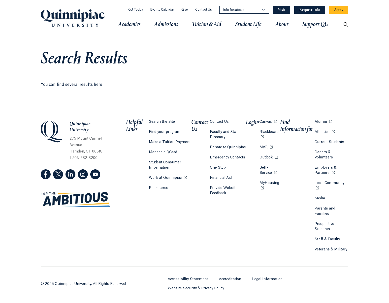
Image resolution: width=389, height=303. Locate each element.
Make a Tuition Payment (170, 142)
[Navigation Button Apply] (338, 10)
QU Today (135, 9)
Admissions (166, 25)
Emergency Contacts (227, 157)
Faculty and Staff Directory (224, 134)
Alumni (323, 121)
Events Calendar (162, 9)
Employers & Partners (331, 170)
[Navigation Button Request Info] (309, 10)
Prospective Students (324, 226)
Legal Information (267, 279)
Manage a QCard (163, 152)
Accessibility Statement (188, 279)
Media (320, 198)
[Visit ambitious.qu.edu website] (75, 200)
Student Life (248, 25)
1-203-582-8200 (83, 158)
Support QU (315, 25)
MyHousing (269, 185)
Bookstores (158, 187)
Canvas (268, 121)
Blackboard (269, 131)
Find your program (164, 132)
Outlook (268, 157)
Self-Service (269, 170)
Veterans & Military (331, 249)
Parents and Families (325, 211)
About (282, 25)
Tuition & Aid (206, 25)
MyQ (266, 147)
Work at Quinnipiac (168, 177)
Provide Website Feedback (223, 190)
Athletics (325, 131)
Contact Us (203, 9)
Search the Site (162, 121)
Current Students (329, 142)
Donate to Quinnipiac (228, 147)
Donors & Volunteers (324, 155)
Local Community (331, 183)
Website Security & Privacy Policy (196, 288)
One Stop (218, 167)
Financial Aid (221, 178)
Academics (129, 25)
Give (184, 9)
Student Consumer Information (165, 165)
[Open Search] (345, 24)
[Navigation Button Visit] (281, 10)
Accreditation (230, 279)
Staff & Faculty (327, 239)
